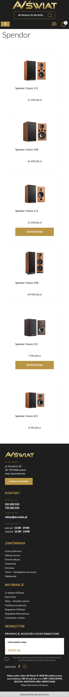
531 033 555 (12, 504)
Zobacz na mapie (19, 481)
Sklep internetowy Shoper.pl (34, 685)
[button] (5, 24)
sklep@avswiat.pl (16, 517)
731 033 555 (12, 507)
